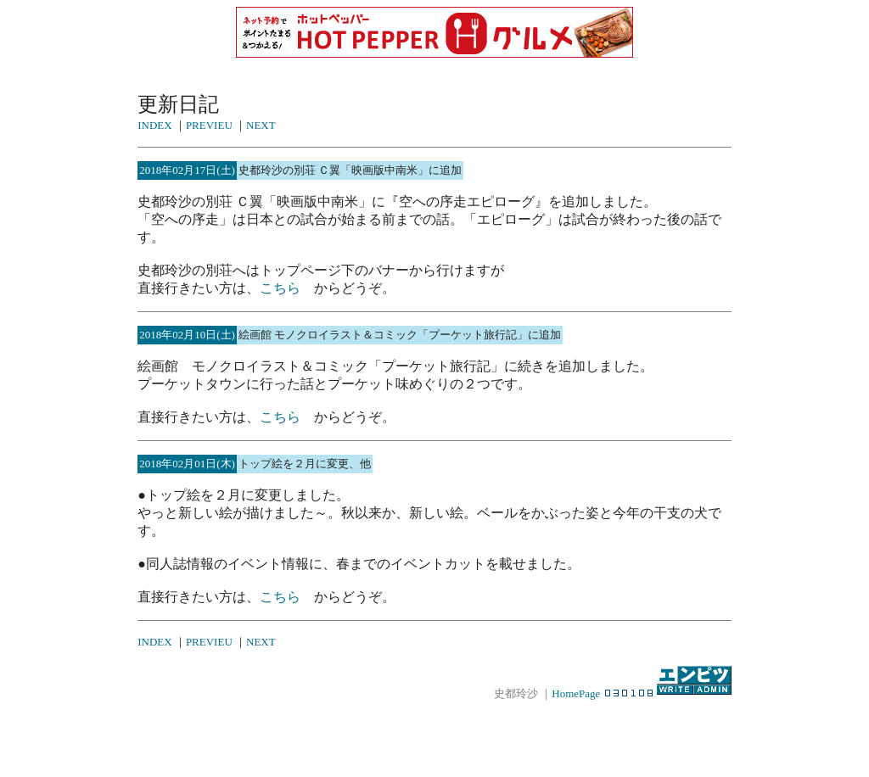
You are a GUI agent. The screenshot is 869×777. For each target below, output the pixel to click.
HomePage (576, 693)
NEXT (261, 125)
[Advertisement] (434, 729)
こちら (280, 288)
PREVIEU (209, 125)
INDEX (154, 125)
